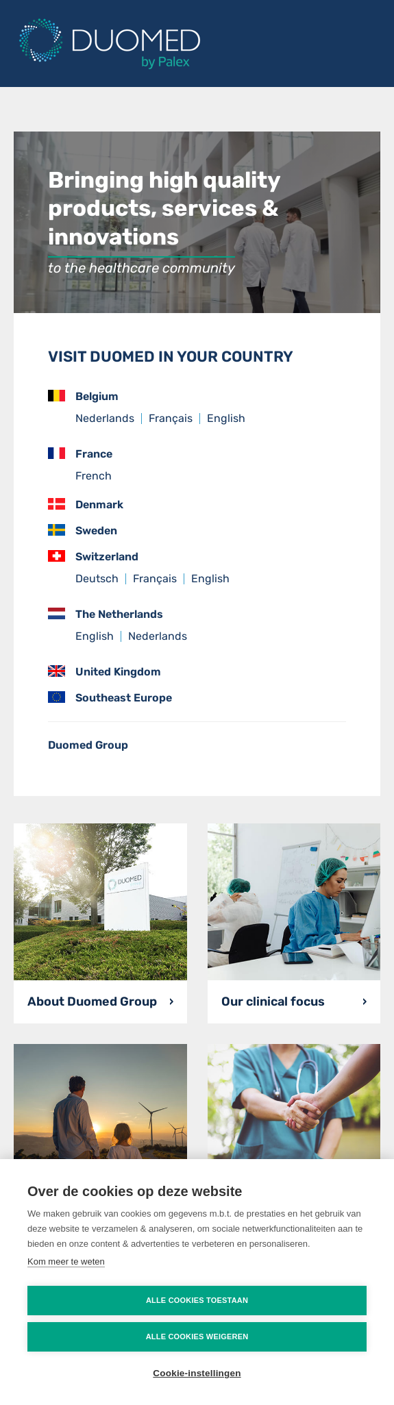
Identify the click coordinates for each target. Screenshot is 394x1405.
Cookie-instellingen (197, 1373)
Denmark (85, 504)
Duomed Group (88, 744)
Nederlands (104, 418)
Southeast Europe (110, 697)
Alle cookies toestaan (197, 1300)
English (226, 418)
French (93, 475)
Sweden (82, 530)
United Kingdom (104, 671)
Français (171, 418)
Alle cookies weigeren (197, 1336)
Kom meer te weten (66, 1261)
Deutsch (97, 578)
